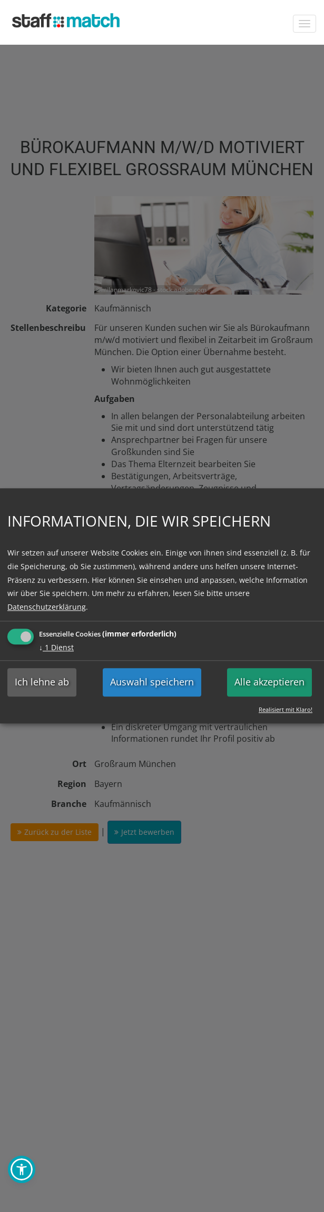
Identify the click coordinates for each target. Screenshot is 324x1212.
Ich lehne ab (42, 682)
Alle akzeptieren (269, 682)
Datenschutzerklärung (46, 607)
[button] (22, 1169)
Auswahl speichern (152, 682)
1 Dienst (56, 648)
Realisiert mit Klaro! (285, 709)
